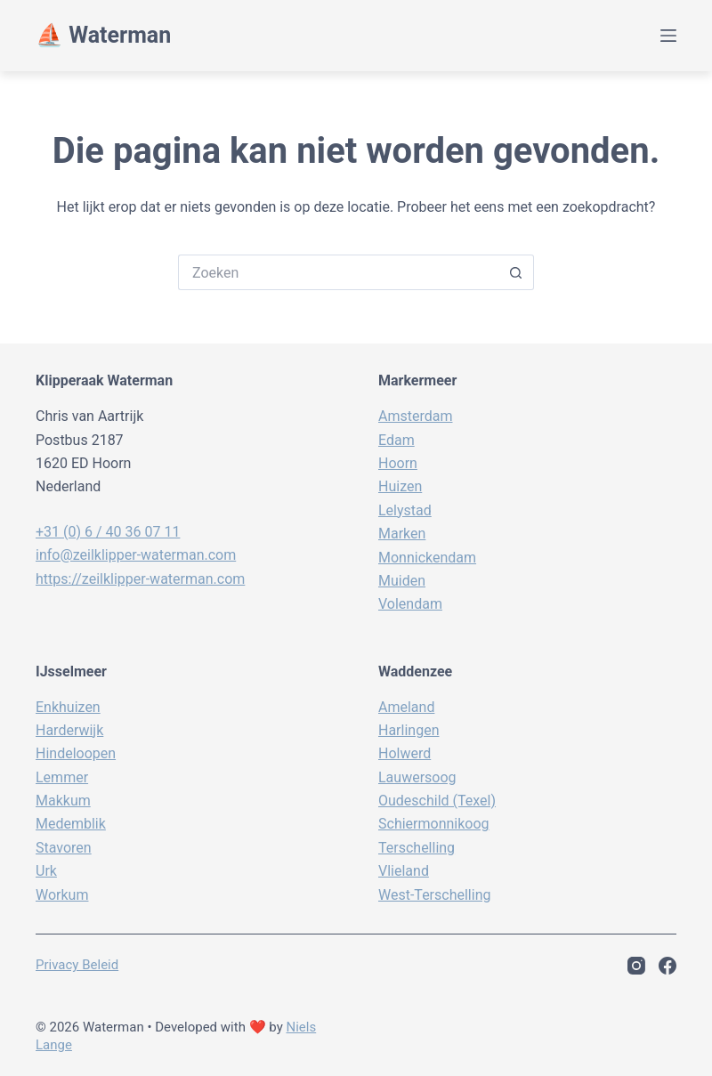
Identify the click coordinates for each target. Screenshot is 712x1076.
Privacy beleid (77, 965)
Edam (396, 440)
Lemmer (62, 777)
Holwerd (404, 753)
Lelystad (405, 510)
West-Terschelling (434, 894)
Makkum (63, 800)
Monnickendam (427, 557)
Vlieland (403, 870)
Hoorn (397, 463)
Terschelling (416, 847)
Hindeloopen (76, 753)
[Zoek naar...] (338, 272)
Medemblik (71, 823)
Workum (62, 894)
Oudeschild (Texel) (437, 800)
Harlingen (408, 730)
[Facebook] (667, 966)
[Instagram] (636, 966)
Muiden (401, 580)
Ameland (406, 707)
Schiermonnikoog (434, 823)
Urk (46, 870)
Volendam (410, 603)
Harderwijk (69, 730)
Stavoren (64, 847)
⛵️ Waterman (103, 35)
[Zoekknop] (516, 272)
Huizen (400, 486)
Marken (401, 533)
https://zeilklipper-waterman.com (140, 578)
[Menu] (668, 36)
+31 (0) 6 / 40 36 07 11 (108, 531)
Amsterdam (415, 416)
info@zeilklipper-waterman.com (136, 554)
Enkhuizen (68, 707)
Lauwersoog (417, 777)
